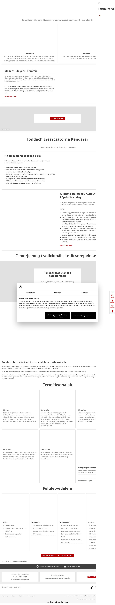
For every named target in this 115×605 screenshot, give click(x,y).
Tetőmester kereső (57, 118)
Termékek (5, 561)
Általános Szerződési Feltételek (102, 596)
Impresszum (68, 596)
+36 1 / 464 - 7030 (20, 577)
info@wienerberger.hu (20, 579)
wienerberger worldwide (11, 587)
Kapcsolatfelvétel (95, 577)
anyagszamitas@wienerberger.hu (57, 578)
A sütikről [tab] (84, 292)
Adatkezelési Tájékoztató (82, 596)
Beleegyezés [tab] (30, 292)
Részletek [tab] (57, 292)
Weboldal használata (84, 599)
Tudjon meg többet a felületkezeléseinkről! (57, 555)
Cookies (95, 599)
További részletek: (11, 96)
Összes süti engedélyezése (83, 316)
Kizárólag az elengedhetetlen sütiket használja (57, 316)
